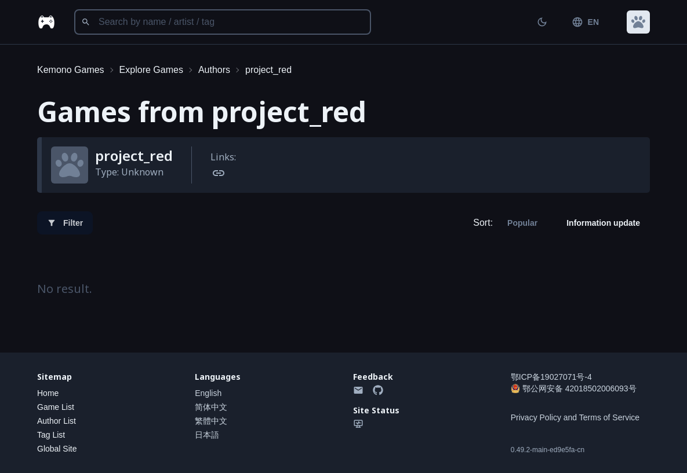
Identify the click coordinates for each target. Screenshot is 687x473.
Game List (55, 407)
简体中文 (211, 407)
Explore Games (151, 70)
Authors (214, 70)
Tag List (51, 434)
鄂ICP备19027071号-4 (551, 377)
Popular (522, 223)
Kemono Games (70, 70)
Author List (56, 421)
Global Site (57, 448)
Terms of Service (609, 417)
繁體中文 (211, 421)
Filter (65, 223)
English (208, 393)
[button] (638, 22)
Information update (603, 223)
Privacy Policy (536, 417)
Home (48, 393)
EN (585, 22)
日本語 (207, 434)
